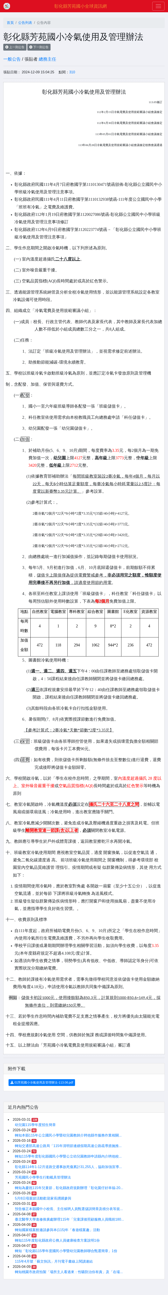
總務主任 (47, 59)
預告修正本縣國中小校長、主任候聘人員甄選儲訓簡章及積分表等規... (69, 1209)
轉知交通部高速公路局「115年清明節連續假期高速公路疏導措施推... (68, 1146)
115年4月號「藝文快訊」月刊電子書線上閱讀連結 (54, 1261)
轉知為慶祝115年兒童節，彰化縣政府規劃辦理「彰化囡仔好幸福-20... (69, 1188)
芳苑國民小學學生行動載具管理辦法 (43, 1177)
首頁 (10, 23)
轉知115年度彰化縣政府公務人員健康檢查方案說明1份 (57, 1240)
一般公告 (12, 59)
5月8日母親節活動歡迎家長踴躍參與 (43, 1198)
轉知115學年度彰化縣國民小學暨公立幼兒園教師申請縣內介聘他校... (68, 1156)
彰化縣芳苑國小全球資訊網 (80, 6)
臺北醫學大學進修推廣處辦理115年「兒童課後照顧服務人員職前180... (69, 1219)
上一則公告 (14, 47)
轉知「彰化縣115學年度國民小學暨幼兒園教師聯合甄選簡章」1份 (66, 1251)
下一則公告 (39, 47)
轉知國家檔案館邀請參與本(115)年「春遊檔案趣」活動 (57, 1230)
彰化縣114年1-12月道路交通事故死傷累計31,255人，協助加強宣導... (68, 1167)
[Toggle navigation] (158, 6)
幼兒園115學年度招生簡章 (35, 1125)
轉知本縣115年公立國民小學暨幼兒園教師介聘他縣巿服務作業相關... (68, 1135)
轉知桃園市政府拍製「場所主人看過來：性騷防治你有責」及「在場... (69, 1272)
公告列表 (25, 23)
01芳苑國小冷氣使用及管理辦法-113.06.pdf (41, 1082)
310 (72, 72)
